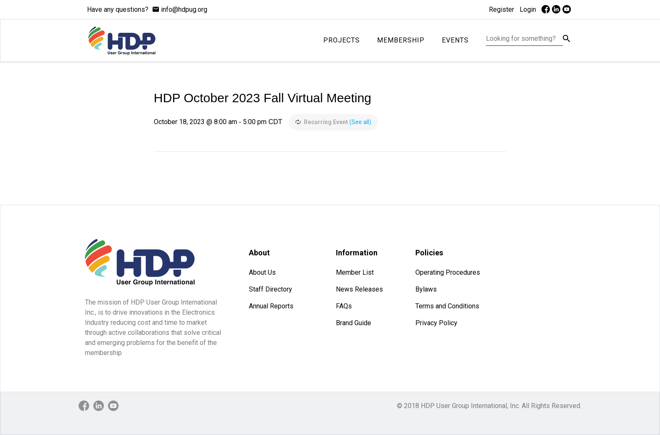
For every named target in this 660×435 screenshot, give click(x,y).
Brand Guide (353, 323)
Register (501, 9)
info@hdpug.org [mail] (184, 9)
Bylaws (426, 289)
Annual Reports (271, 306)
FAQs (344, 306)
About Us (262, 272)
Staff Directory (270, 289)
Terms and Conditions (447, 306)
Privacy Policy (436, 323)
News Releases (359, 289)
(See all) (360, 122)
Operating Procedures (447, 272)
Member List (355, 272)
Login (528, 9)
